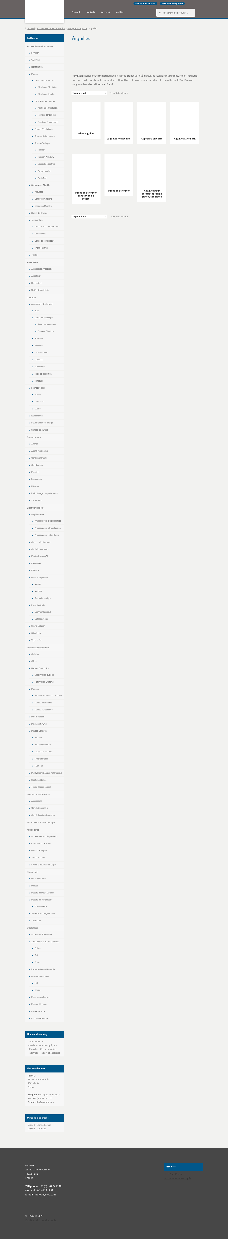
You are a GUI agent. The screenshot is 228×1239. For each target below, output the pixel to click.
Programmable (44, 171)
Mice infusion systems (44, 675)
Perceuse (39, 360)
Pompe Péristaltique (43, 129)
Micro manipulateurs (40, 997)
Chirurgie (31, 297)
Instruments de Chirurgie (42, 423)
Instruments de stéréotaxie (43, 969)
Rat (36, 955)
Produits (90, 12)
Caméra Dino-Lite (46, 331)
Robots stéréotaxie (39, 1018)
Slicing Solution (38, 626)
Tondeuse (39, 381)
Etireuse (35, 570)
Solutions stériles (38, 780)
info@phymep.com (172, 3)
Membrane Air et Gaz (47, 87)
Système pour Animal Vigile (43, 865)
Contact (120, 12)
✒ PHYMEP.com (173, 1174)
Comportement (34, 437)
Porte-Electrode (38, 1011)
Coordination (37, 465)
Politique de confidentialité (41, 1220)
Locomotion (36, 479)
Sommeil (34, 1052)
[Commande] (89, 93)
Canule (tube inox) (39, 808)
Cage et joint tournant (40, 542)
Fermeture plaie (38, 388)
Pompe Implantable (43, 703)
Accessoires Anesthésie (41, 269)
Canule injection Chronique (43, 815)
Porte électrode (38, 605)
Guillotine (35, 60)
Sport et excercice (51, 1052)
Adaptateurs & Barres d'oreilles (45, 942)
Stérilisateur (40, 367)
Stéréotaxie (32, 928)
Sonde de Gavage (39, 213)
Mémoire (35, 486)
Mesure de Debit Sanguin (42, 893)
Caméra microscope (43, 318)
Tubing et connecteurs (41, 787)
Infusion (41, 150)
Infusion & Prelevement (38, 647)
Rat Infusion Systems (44, 682)
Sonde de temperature (44, 241)
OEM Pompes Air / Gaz (45, 80)
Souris (37, 962)
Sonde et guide (38, 857)
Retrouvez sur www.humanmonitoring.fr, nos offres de (42, 1045)
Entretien (39, 338)
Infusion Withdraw (46, 157)
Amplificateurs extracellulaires (48, 521)
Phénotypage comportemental (44, 493)
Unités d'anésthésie (40, 290)
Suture (37, 409)
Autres (37, 948)
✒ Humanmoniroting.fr (177, 1178)
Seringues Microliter (43, 206)
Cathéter (35, 654)
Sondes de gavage (39, 430)
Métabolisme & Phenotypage (41, 822)
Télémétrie (36, 920)
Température (36, 220)
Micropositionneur (39, 1004)
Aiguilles (39, 192)
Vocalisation (36, 500)
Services (105, 12)
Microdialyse (33, 830)
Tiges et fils (36, 640)
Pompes (35, 689)
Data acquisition (38, 878)
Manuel (38, 584)
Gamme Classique (43, 612)
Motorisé (38, 591)
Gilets (33, 661)
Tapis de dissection (43, 374)
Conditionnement (38, 458)
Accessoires (36, 801)
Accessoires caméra (47, 324)
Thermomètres (41, 248)
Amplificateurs (37, 514)
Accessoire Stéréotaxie (41, 934)
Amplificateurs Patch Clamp (47, 535)
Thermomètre (41, 906)
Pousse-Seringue (42, 143)
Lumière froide (41, 352)
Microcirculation (48, 1049)
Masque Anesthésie (40, 976)
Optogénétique (41, 619)
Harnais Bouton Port (40, 668)
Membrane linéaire (46, 94)
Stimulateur (36, 633)
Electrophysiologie (36, 508)
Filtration (35, 53)
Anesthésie (32, 262)
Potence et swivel (39, 724)
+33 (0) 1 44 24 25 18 (145, 3)
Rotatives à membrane (48, 122)
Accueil (76, 12)
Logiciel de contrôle (46, 164)
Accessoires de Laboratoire (51, 28)
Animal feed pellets (39, 451)
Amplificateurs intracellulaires (47, 528)
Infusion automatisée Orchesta (48, 695)
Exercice (35, 472)
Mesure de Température (41, 900)
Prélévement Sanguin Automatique (46, 773)
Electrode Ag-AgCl (39, 556)
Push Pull (42, 178)
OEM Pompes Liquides (45, 101)
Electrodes (36, 563)
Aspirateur (35, 276)
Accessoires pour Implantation (44, 836)
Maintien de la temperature (46, 227)
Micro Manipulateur (39, 577)
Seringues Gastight (43, 199)
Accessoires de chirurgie (42, 304)
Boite (37, 310)
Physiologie (32, 872)
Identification (36, 67)
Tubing (34, 255)
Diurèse (34, 886)
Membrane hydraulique (48, 108)
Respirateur (36, 283)
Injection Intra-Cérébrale (38, 794)
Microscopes (40, 234)
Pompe (34, 74)
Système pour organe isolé (43, 913)
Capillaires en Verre (40, 549)
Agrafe (37, 394)
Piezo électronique (43, 598)
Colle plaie (39, 401)
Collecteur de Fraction (41, 843)
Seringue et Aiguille (77, 28)
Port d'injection (37, 717)
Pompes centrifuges (47, 115)
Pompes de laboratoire (45, 136)
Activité (34, 444)
